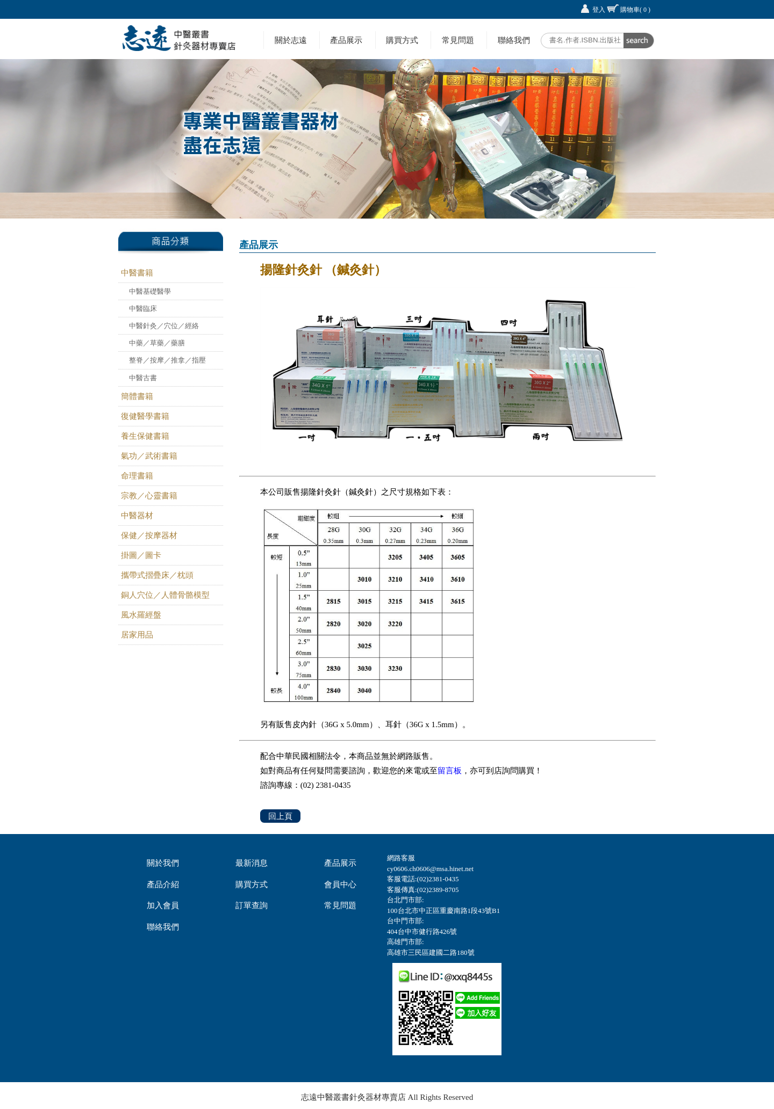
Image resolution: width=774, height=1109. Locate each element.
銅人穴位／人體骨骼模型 (165, 595)
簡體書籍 (137, 396)
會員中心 (340, 884)
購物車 (635, 9)
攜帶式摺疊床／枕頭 (157, 575)
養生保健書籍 (145, 436)
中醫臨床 (143, 309)
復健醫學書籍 (145, 416)
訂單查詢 (251, 905)
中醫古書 (143, 378)
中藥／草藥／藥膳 (157, 343)
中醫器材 (137, 515)
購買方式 (402, 40)
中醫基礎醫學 (150, 291)
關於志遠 (291, 40)
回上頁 (280, 815)
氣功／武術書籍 (149, 456)
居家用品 (137, 634)
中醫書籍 (137, 273)
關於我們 (163, 863)
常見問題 (458, 40)
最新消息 (251, 863)
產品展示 (346, 40)
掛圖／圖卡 (141, 555)
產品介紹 (163, 884)
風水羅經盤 (141, 615)
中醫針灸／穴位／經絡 (164, 326)
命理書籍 (137, 476)
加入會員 (163, 905)
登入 (598, 9)
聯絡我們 (514, 40)
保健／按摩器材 (149, 535)
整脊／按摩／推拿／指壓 (167, 360)
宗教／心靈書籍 (149, 495)
